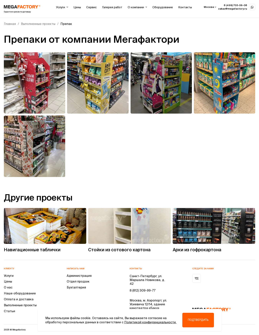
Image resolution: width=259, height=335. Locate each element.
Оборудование (162, 7)
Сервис (91, 7)
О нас (8, 287)
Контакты (185, 7)
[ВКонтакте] (196, 278)
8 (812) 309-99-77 (142, 290)
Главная (10, 23)
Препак (66, 23)
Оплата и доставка (19, 299)
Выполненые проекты (20, 305)
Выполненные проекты (38, 23)
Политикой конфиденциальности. (150, 322)
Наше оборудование (20, 293)
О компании (137, 7)
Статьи (9, 311)
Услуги (62, 7)
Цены (77, 7)
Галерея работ (112, 7)
